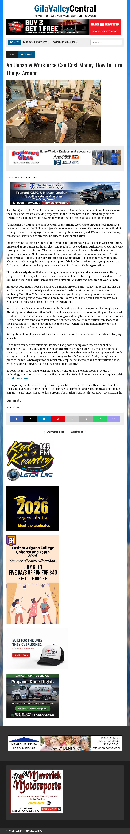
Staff (21, 177)
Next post (78, 431)
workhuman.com (17, 378)
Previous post (54, 431)
